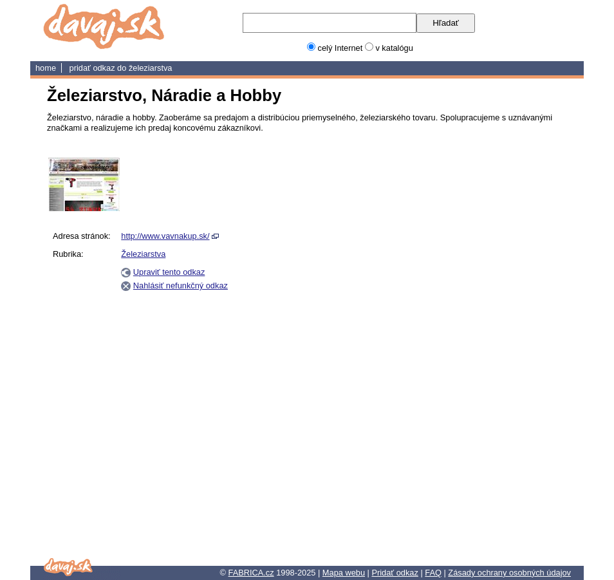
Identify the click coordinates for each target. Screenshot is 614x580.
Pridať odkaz (394, 572)
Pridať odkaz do (99, 68)
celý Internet (340, 48)
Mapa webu (343, 572)
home (45, 68)
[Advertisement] (505, 351)
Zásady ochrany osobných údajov (509, 572)
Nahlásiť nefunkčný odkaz (180, 285)
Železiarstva (150, 68)
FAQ (433, 572)
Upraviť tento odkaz (169, 272)
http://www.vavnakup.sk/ (165, 236)
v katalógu (394, 48)
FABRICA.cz (251, 572)
